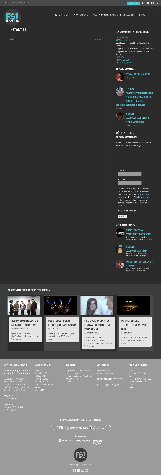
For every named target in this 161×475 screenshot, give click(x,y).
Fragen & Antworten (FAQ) (140, 379)
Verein (38, 387)
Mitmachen (128, 15)
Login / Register (133, 3)
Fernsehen (63, 15)
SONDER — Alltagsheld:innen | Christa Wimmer (137, 117)
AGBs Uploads (72, 379)
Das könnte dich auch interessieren (29, 290)
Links (131, 384)
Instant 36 (99, 39)
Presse (132, 370)
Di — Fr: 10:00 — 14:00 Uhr (109, 385)
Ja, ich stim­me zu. (127, 210)
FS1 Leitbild (40, 376)
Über (143, 15)
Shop (131, 376)
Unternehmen (43, 364)
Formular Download (137, 381)
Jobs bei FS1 (40, 390)
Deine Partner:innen (44, 384)
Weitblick (13, 39)
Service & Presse (138, 364)
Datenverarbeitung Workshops (80, 376)
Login (68, 381)
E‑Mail (121, 179)
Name (121, 170)
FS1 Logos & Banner (137, 373)
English (26, 3)
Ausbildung (82, 15)
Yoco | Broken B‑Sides (138, 74)
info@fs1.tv (6, 3)
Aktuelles (103, 364)
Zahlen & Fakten (42, 381)
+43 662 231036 (17, 3)
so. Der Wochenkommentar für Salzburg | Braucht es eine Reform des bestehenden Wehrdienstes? (134, 96)
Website (70, 364)
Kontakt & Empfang (15, 364)
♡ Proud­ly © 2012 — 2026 (80, 464)
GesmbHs (39, 370)
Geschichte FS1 (41, 373)
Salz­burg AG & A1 (126, 62)
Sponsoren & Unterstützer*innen (80, 420)
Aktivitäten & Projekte (106, 15)
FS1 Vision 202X (41, 379)
